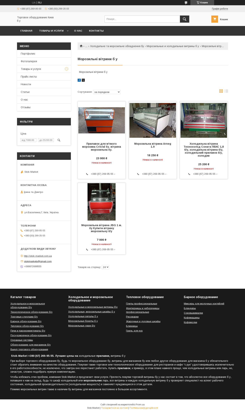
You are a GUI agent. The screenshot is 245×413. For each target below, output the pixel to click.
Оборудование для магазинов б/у (30, 344)
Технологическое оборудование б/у (31, 312)
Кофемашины (192, 317)
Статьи (25, 91)
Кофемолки (190, 322)
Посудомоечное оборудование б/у (31, 335)
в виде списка (226, 92)
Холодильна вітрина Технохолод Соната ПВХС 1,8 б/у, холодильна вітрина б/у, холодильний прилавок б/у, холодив (204, 149)
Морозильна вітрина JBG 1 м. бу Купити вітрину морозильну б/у (101, 228)
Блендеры (190, 308)
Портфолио (28, 53)
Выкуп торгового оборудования (29, 349)
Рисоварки (132, 316)
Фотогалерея (29, 61)
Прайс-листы (29, 76)
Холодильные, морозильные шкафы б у (91, 311)
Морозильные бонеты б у (83, 321)
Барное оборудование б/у (26, 321)
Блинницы (132, 326)
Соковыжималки (193, 313)
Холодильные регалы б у (83, 316)
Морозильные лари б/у (81, 325)
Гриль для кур (134, 330)
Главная (26, 30)
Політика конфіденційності (143, 408)
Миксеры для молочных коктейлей (204, 303)
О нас (78, 30)
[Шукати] (184, 19)
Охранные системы (21, 340)
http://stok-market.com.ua (38, 256)
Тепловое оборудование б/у (27, 326)
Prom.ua (140, 404)
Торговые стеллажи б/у (24, 316)
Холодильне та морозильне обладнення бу (117, 46)
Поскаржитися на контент (114, 408)
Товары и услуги (51, 30)
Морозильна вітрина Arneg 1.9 (152, 145)
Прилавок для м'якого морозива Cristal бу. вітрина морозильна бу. (101, 146)
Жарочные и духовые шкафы (143, 321)
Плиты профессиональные (141, 303)
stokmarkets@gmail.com (38, 261)
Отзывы (25, 107)
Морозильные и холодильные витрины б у (173, 46)
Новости (26, 84)
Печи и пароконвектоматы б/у (27, 330)
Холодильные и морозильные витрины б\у (93, 307)
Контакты (96, 30)
